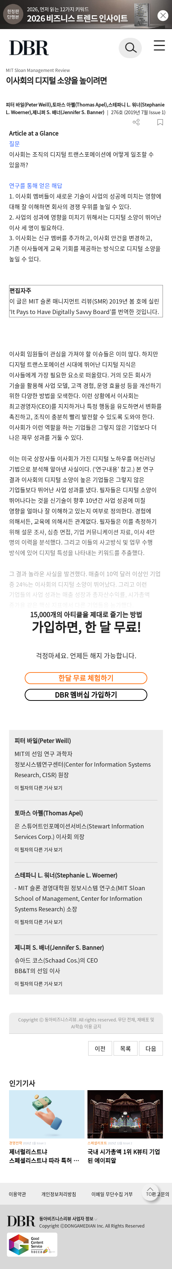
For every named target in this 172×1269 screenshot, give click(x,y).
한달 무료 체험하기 (86, 678)
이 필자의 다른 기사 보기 (38, 787)
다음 (151, 1048)
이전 (100, 1048)
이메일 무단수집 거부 (112, 1193)
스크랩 (160, 122)
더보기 (136, 122)
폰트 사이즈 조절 (148, 122)
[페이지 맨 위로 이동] (152, 1194)
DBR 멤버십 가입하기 (86, 695)
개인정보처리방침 (58, 1193)
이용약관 (17, 1193)
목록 (125, 1048)
